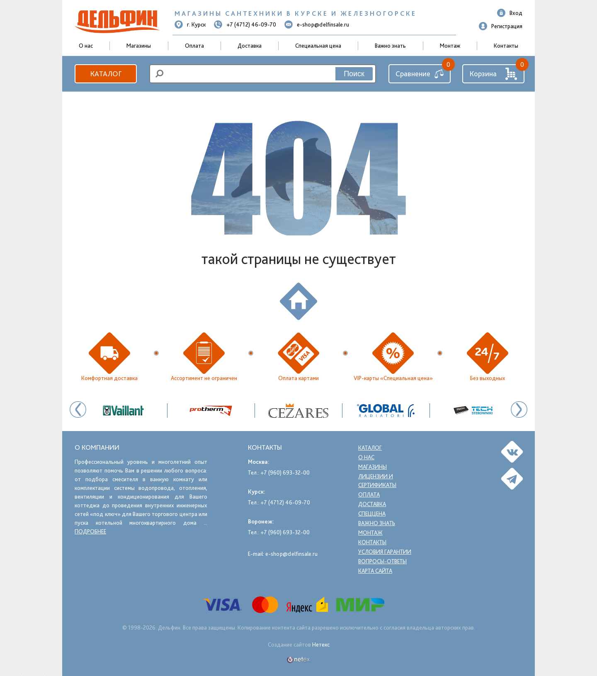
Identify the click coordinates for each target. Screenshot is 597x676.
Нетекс (321, 644)
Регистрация (500, 26)
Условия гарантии (385, 551)
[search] (262, 73)
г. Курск (190, 24)
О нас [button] (86, 45)
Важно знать (390, 45)
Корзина (493, 74)
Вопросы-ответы (382, 561)
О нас (366, 457)
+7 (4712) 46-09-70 (245, 24)
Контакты (506, 45)
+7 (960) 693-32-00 (285, 472)
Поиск (354, 74)
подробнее (90, 531)
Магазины (138, 45)
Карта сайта (376, 570)
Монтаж (450, 45)
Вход (509, 13)
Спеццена (372, 513)
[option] (298, 410)
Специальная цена (318, 45)
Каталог (105, 73)
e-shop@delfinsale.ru (316, 24)
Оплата (194, 45)
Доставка (250, 45)
